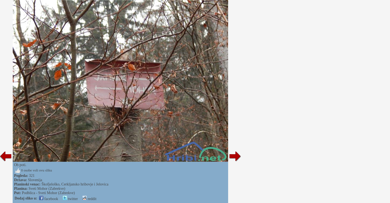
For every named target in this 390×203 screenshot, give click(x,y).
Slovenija (35, 180)
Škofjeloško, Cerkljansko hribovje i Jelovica (74, 184)
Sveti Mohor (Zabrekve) (47, 189)
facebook (48, 199)
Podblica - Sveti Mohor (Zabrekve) (48, 193)
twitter (70, 199)
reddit (89, 199)
